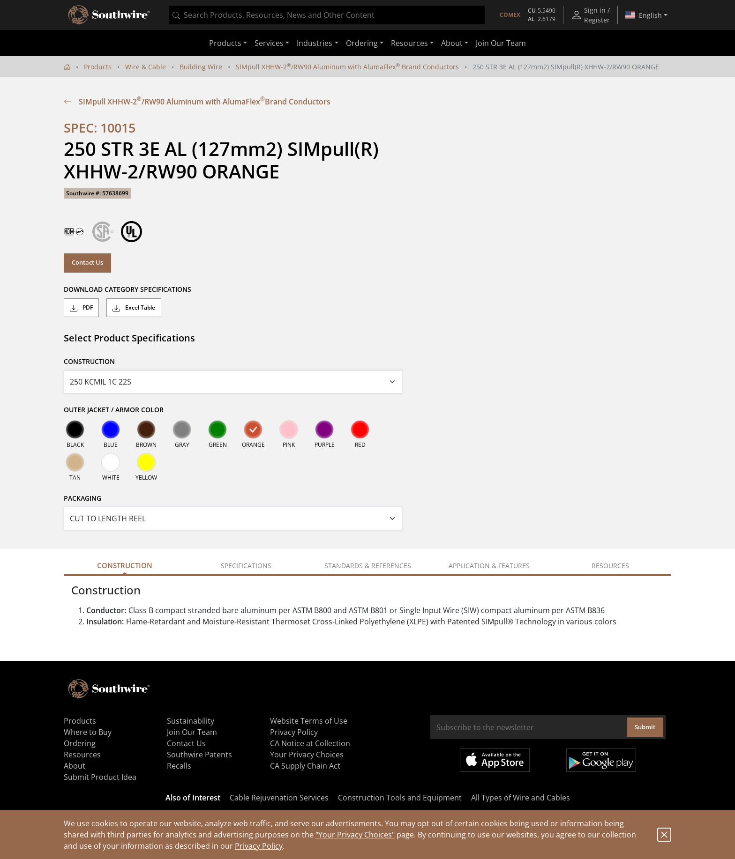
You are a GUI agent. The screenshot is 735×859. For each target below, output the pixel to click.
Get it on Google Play (601, 760)
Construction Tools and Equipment (400, 797)
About (74, 766)
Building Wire (201, 66)
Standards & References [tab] (367, 565)
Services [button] (269, 43)
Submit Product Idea (100, 777)
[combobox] (327, 15)
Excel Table (133, 308)
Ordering (80, 743)
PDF (81, 308)
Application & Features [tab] (489, 565)
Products (98, 66)
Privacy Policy (259, 846)
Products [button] (225, 43)
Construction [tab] (124, 565)
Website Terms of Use (308, 721)
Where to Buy (88, 732)
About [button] (452, 43)
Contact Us (87, 262)
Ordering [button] (362, 43)
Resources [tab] (610, 565)
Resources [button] (409, 43)
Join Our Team (501, 43)
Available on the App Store (495, 760)
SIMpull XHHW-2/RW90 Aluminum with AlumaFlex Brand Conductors (347, 66)
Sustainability (190, 721)
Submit (645, 727)
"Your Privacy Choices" (355, 834)
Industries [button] (314, 43)
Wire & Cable (145, 66)
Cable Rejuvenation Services (279, 797)
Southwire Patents (199, 754)
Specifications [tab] (246, 565)
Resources (82, 754)
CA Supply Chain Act (305, 766)
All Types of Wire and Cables (520, 797)
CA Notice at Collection (310, 743)
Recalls (179, 766)
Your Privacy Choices (307, 754)
